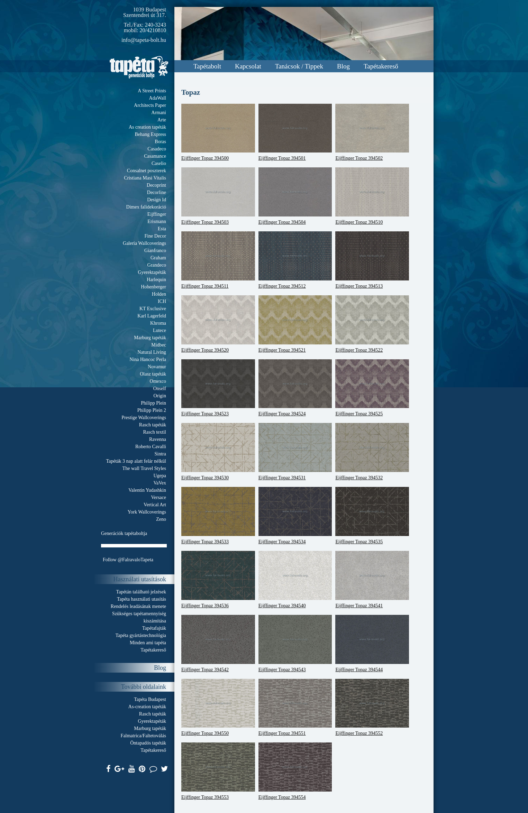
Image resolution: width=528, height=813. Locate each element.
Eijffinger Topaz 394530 (218, 451)
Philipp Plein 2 (151, 410)
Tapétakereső (381, 66)
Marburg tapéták (150, 337)
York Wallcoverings (147, 512)
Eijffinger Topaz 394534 (295, 515)
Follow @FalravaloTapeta (128, 559)
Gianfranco (155, 250)
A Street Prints (152, 90)
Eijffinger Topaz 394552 (372, 707)
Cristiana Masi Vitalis (145, 178)
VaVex (159, 483)
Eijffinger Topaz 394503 (218, 196)
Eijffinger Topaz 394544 (372, 643)
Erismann (156, 221)
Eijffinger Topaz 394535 (372, 515)
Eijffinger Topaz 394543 (295, 643)
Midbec (158, 345)
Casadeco (156, 148)
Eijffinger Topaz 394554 (295, 771)
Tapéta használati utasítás (141, 599)
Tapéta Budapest (150, 699)
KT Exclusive (152, 308)
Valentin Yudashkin (147, 490)
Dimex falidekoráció (146, 207)
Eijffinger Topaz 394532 (372, 451)
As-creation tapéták (147, 706)
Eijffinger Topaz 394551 (295, 707)
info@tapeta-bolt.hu (143, 40)
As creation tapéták (147, 127)
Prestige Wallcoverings (143, 417)
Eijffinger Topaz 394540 (295, 579)
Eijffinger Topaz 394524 (295, 388)
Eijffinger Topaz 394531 (295, 451)
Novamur (157, 366)
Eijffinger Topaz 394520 (218, 324)
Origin (159, 395)
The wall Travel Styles (144, 468)
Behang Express (150, 134)
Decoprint (156, 185)
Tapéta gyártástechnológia (141, 635)
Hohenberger (153, 286)
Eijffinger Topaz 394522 (372, 324)
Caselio (159, 163)
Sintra (160, 453)
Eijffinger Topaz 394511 (218, 260)
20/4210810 (153, 30)
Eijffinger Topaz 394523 (218, 388)
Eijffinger (156, 214)
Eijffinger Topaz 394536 (218, 579)
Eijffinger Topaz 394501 (295, 132)
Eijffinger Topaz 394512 (295, 260)
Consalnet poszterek (146, 170)
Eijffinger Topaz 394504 (295, 196)
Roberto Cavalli (150, 446)
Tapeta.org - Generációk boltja (139, 67)
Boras (160, 141)
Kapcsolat (248, 66)
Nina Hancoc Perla (147, 359)
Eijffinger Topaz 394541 (372, 579)
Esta (162, 228)
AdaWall (157, 98)
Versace (158, 497)
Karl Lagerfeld (151, 315)
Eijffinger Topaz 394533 (218, 515)
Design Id (156, 199)
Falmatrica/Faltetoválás (143, 735)
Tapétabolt (207, 66)
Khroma (158, 323)
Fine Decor (155, 236)
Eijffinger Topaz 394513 (372, 260)
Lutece (159, 330)
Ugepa (159, 475)
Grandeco (156, 265)
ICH (162, 301)
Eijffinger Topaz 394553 (218, 771)
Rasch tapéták (152, 424)
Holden (159, 294)
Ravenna (157, 439)
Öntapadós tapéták (148, 743)
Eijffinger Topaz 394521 (295, 324)
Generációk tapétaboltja (124, 533)
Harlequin (156, 279)
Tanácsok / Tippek (299, 66)
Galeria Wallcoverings (144, 243)
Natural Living (151, 352)
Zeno (161, 519)
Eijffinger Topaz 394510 (372, 196)
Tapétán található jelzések (141, 591)
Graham (158, 257)
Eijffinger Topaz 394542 (218, 643)
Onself (159, 388)
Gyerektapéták (152, 272)
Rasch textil (154, 432)
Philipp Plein (153, 403)
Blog (343, 66)
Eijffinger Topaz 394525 (372, 388)
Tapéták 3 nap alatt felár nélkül (136, 461)
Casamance (155, 156)
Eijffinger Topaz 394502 (372, 132)
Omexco (158, 381)
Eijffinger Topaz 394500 (218, 132)
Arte (161, 119)
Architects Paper (150, 105)
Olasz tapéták (153, 374)
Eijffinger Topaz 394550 (218, 707)
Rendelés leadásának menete (138, 606)
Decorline (156, 192)
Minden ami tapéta (148, 642)
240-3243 (155, 25)
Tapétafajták (154, 628)
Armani (158, 112)
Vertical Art (155, 504)
